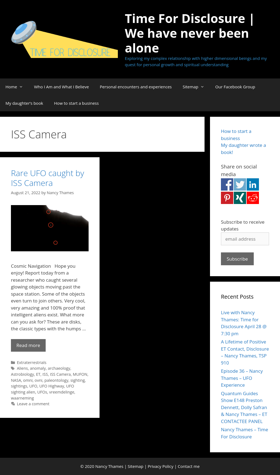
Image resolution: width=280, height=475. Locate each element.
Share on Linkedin (253, 184)
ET (38, 374)
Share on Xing (240, 198)
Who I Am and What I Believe (61, 86)
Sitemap (196, 86)
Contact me (189, 466)
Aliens (22, 368)
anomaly (38, 368)
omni (28, 380)
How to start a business (76, 103)
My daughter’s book (24, 103)
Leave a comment (33, 403)
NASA (16, 380)
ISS (45, 374)
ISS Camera (60, 374)
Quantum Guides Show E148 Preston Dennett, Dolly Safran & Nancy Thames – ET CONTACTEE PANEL (244, 407)
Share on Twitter (240, 184)
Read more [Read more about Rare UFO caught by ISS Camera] (28, 345)
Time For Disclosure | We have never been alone (190, 33)
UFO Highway (51, 386)
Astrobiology (22, 374)
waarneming (22, 398)
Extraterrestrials (31, 362)
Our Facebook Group (235, 86)
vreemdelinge (61, 392)
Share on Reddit (253, 198)
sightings (19, 386)
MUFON (80, 374)
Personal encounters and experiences (136, 86)
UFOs (42, 392)
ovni (38, 380)
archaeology (59, 368)
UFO (33, 386)
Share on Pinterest (227, 198)
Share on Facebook (227, 184)
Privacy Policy (160, 466)
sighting (77, 380)
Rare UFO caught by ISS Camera (47, 177)
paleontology (56, 380)
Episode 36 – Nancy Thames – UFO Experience (242, 378)
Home (16, 86)
